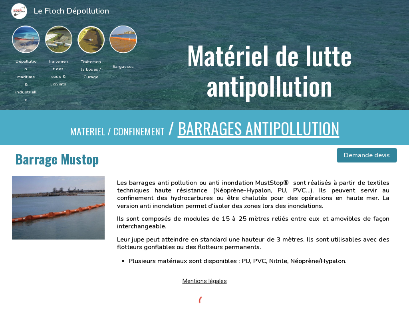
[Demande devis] (366, 155)
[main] (26, 80)
